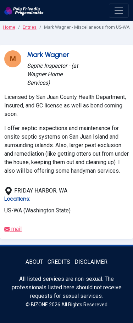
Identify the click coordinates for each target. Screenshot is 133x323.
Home (9, 27)
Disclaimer (90, 261)
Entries (30, 27)
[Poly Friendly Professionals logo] (24, 10)
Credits (59, 261)
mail (13, 228)
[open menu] (119, 11)
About (34, 261)
